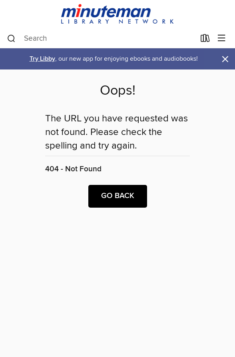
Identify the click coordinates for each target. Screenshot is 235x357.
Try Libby (42, 59)
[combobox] (101, 38)
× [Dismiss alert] (225, 59)
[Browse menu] (221, 38)
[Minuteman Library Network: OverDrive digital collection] (117, 14)
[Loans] (205, 40)
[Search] (11, 38)
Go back (117, 196)
